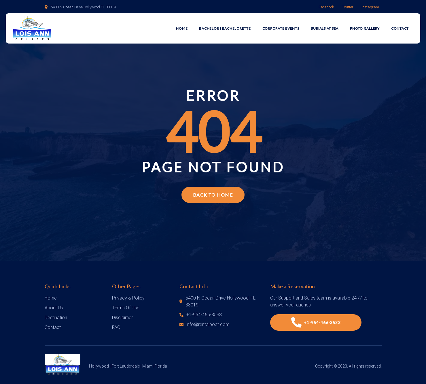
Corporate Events (280, 28)
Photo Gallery (365, 28)
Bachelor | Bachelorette (225, 28)
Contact (400, 28)
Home (182, 28)
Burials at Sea (325, 28)
